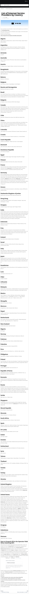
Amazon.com (9, 168)
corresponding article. (5, 30)
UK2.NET (19, 508)
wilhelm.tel (7, 178)
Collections (2, 8)
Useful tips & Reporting (8, 8)
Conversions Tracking (5, 592)
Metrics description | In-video (22, 592)
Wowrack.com (9, 517)
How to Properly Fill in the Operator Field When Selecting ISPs (11, 35)
